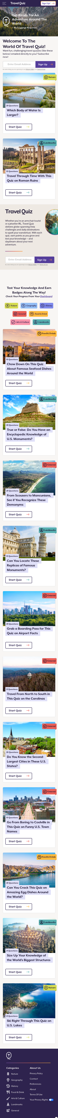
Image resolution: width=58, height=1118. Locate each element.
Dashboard (46, 296)
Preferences (35, 1084)
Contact (34, 1078)
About (33, 1089)
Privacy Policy (30, 69)
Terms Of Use (36, 1094)
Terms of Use (41, 69)
